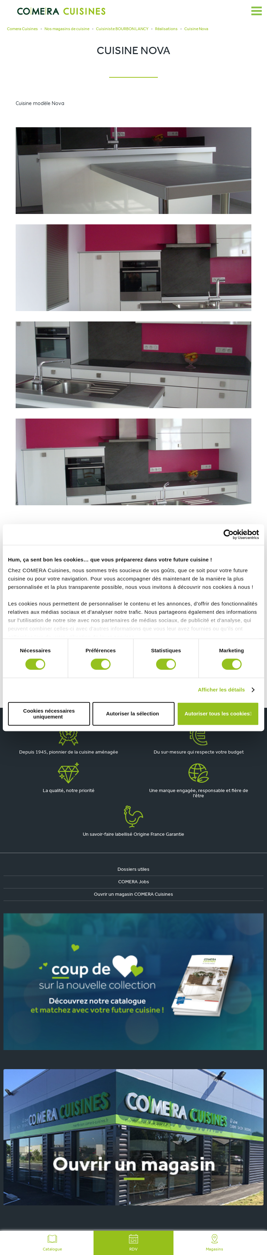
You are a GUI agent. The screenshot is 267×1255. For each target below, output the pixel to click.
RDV (133, 1243)
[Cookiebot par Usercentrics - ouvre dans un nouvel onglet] (228, 534)
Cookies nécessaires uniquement (49, 714)
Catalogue (52, 1243)
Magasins (214, 1243)
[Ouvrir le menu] (256, 11)
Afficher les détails (221, 690)
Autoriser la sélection (132, 714)
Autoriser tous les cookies (217, 714)
